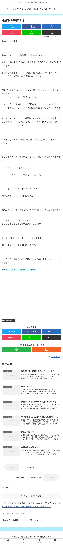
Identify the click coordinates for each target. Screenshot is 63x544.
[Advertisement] (31, 290)
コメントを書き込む (31, 496)
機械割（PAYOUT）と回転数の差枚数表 (19, 270)
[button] (51, 32)
